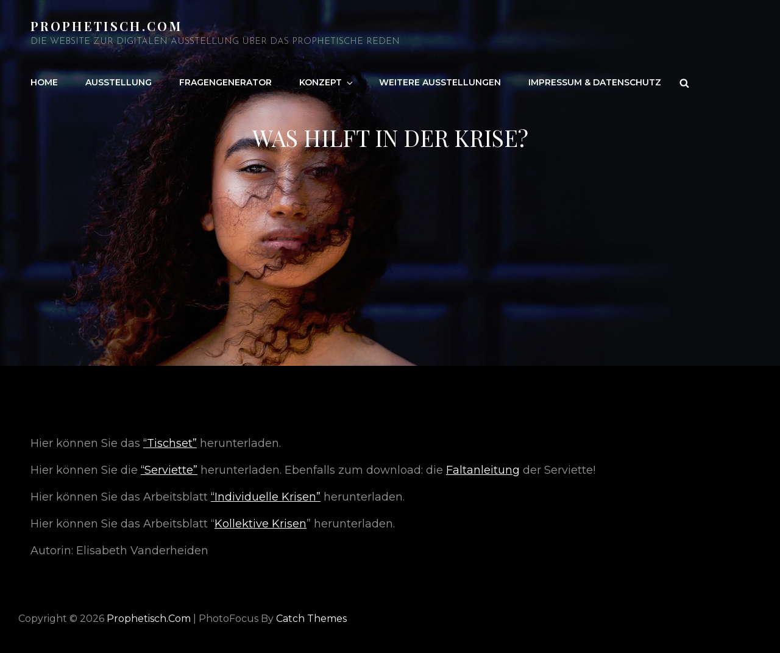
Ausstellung (118, 82)
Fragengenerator (225, 82)
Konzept (327, 82)
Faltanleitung (483, 470)
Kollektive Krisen (260, 523)
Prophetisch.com (106, 26)
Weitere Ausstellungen (440, 82)
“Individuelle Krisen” (266, 497)
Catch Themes (311, 618)
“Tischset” (170, 443)
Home (44, 82)
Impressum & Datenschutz (594, 82)
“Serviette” (169, 470)
